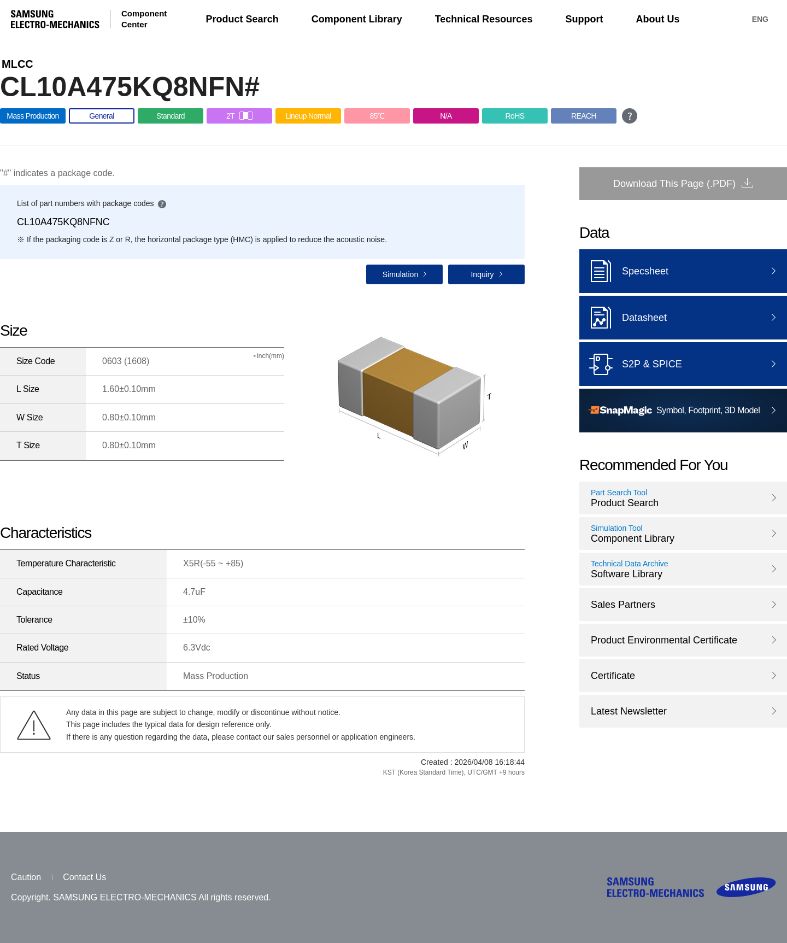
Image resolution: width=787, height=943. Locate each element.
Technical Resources (484, 19)
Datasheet (623, 318)
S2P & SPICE (630, 364)
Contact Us (84, 877)
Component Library (357, 19)
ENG (760, 19)
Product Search (242, 19)
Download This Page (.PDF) (674, 183)
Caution (26, 877)
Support (584, 19)
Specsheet (623, 271)
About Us (657, 19)
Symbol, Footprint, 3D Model (674, 411)
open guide (629, 116)
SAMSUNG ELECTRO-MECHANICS (55, 19)
